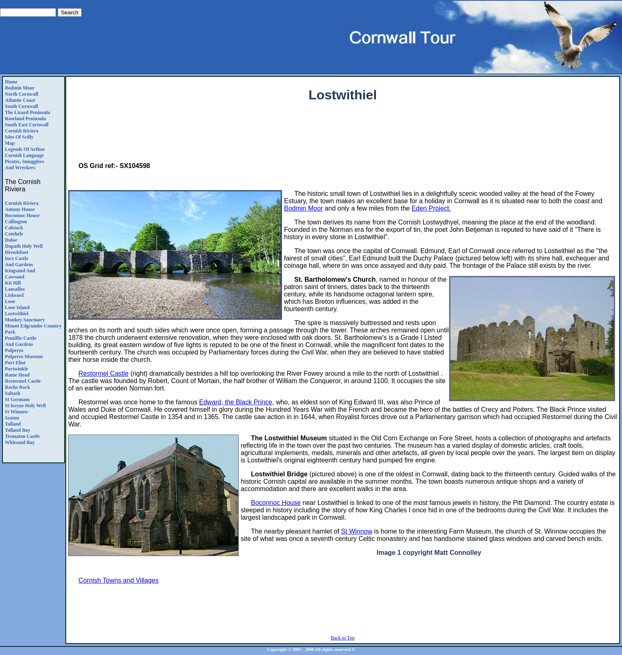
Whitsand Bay (20, 442)
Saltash (12, 393)
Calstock (14, 228)
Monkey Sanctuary (25, 320)
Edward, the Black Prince (235, 402)
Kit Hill (13, 283)
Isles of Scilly (19, 137)
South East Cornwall (27, 125)
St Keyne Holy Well (25, 405)
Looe (10, 301)
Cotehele (14, 234)
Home (11, 82)
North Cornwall (21, 94)
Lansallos (15, 289)
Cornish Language (24, 155)
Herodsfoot (16, 252)
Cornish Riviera (21, 131)
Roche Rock (17, 387)
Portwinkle (16, 369)
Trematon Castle (22, 436)
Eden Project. (431, 208)
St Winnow (16, 412)
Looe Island (17, 307)
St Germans (17, 399)
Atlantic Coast (20, 100)
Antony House (20, 209)
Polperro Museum (24, 356)
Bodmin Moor (19, 88)
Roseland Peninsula (25, 118)
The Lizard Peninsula (27, 112)
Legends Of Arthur (25, 149)
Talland (13, 424)
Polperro (14, 350)
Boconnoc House (22, 215)
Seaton (12, 418)
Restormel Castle (23, 381)
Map (10, 143)
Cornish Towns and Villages (118, 580)
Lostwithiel (16, 313)
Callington (16, 221)
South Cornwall (21, 106)
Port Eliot (15, 363)
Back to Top (342, 638)
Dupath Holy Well (24, 246)
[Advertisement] (343, 137)
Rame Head (17, 375)
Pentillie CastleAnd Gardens (20, 341)
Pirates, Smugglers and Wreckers (24, 164)
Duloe (11, 240)
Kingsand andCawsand (20, 274)
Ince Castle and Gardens (19, 261)
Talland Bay (17, 430)
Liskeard (14, 295)
